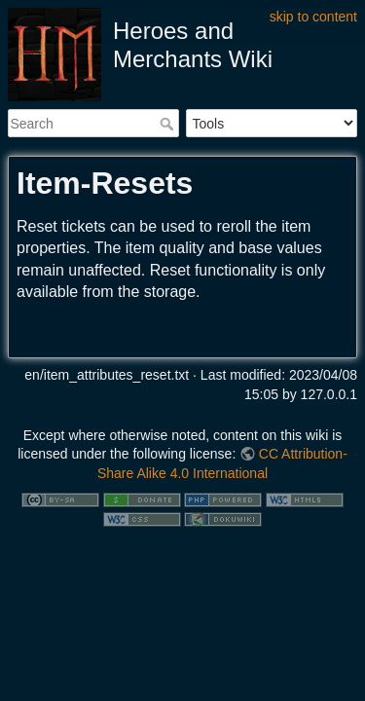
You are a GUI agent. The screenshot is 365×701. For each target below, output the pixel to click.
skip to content (313, 16)
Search (169, 123)
